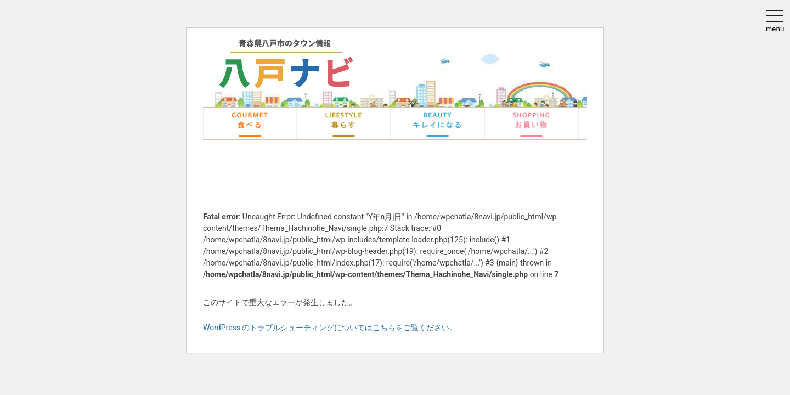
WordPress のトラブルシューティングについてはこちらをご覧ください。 (330, 327)
